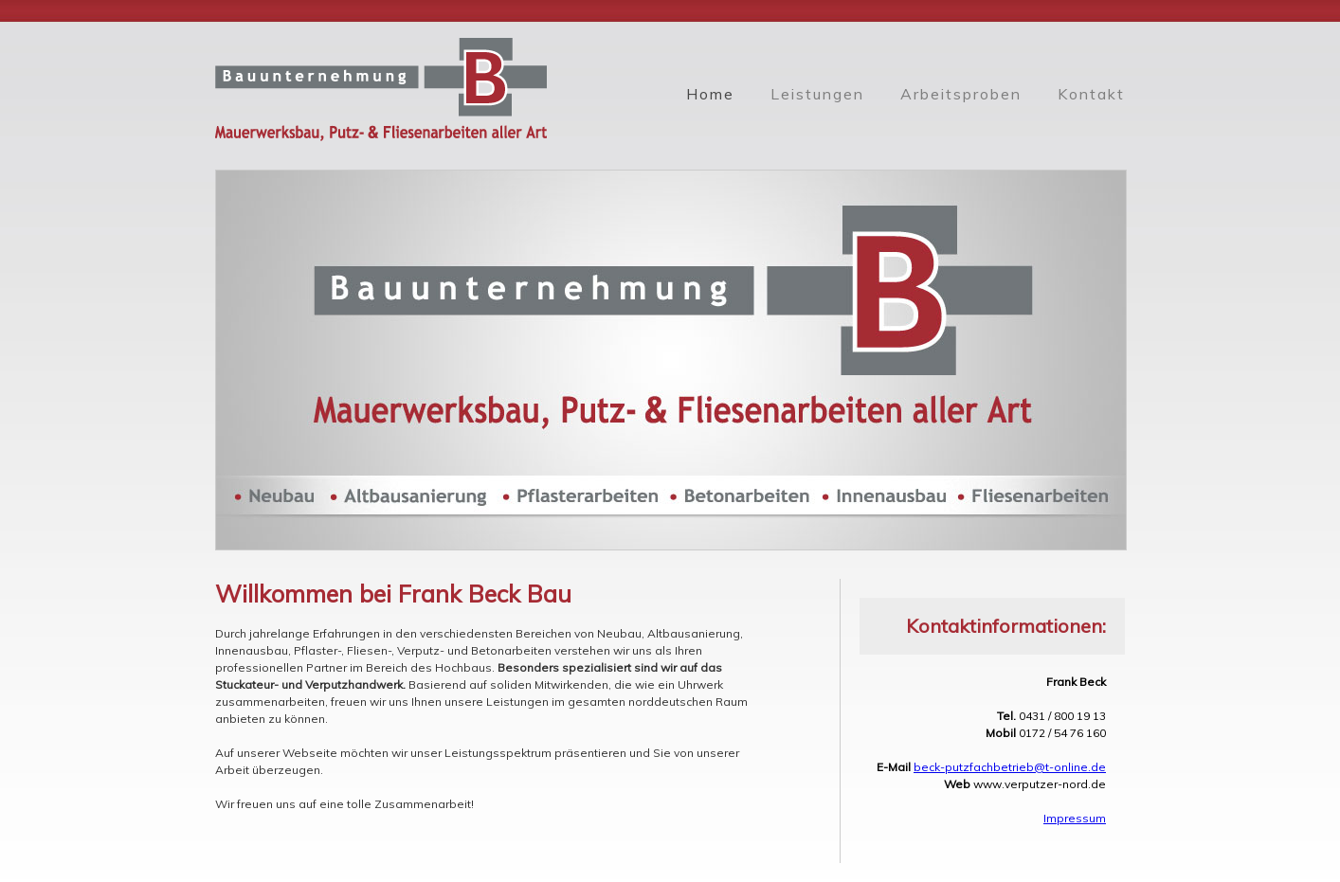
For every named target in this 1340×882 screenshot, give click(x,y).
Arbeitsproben (961, 93)
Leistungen (817, 93)
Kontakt (1091, 93)
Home (710, 93)
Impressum (1074, 818)
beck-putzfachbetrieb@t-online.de (1010, 767)
